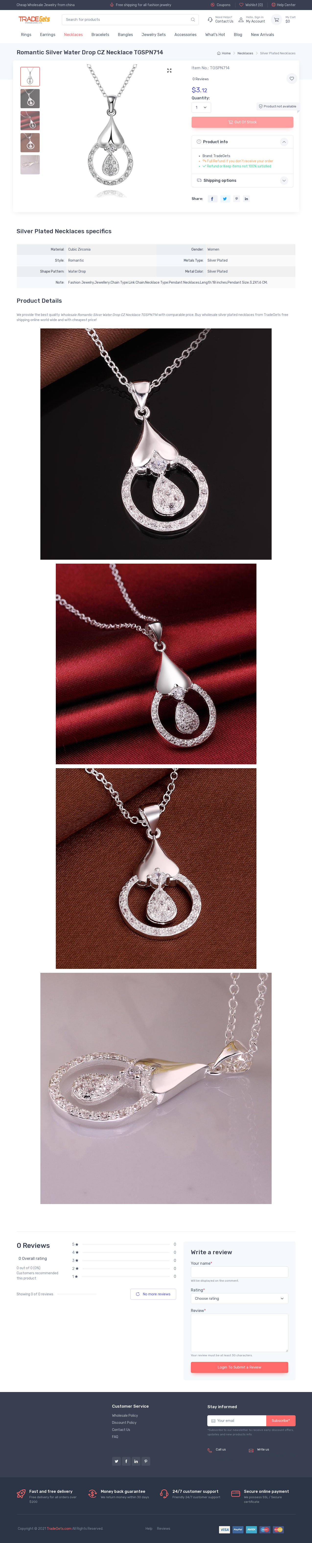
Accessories (185, 34)
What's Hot (215, 34)
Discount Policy (124, 1423)
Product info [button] (212, 141)
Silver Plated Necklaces (278, 53)
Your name (201, 1263)
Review (198, 1310)
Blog (238, 34)
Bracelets (100, 34)
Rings (26, 34)
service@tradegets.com (276, 1455)
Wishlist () (251, 5)
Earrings (47, 34)
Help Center (284, 5)
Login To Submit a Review (239, 1367)
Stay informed (222, 1406)
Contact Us (121, 1430)
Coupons (221, 5)
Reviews (163, 1529)
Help (149, 1529)
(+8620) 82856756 (224, 1457)
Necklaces (73, 34)
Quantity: (201, 98)
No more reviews (153, 1294)
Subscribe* (281, 1420)
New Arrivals (262, 34)
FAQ (115, 1437)
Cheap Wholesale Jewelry (37, 5)
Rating (198, 1290)
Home (224, 53)
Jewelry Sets (154, 34)
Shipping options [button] (216, 180)
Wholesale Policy (125, 1416)
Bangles (125, 34)
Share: (197, 199)
